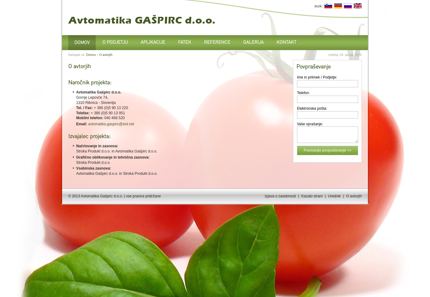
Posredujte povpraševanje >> (327, 150)
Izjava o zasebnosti (280, 196)
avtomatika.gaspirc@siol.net (111, 124)
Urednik (334, 196)
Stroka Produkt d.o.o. (93, 151)
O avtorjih (106, 55)
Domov (91, 55)
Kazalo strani (311, 196)
